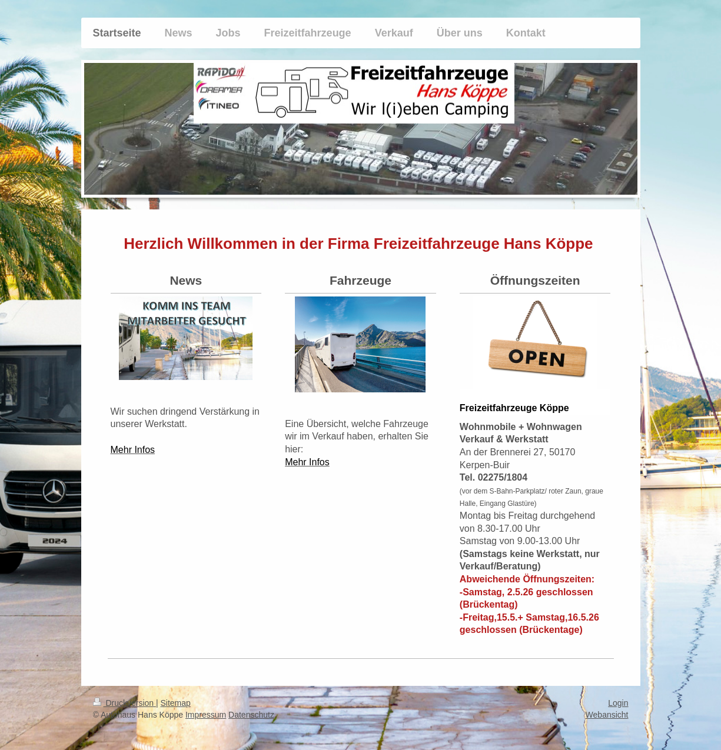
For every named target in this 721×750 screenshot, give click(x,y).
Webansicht (607, 714)
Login (618, 703)
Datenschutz (251, 714)
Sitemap (176, 703)
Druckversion (124, 703)
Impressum (205, 714)
